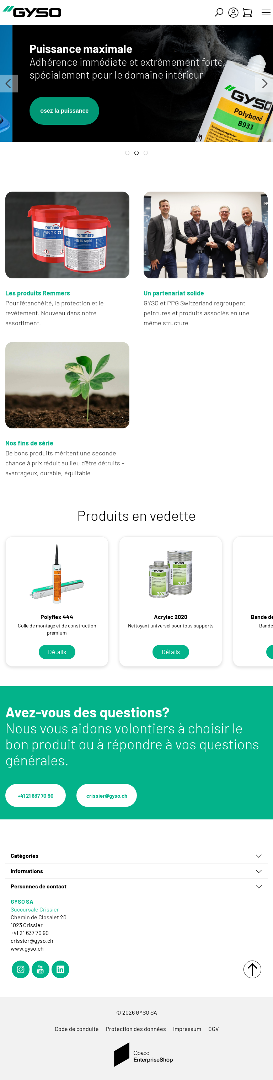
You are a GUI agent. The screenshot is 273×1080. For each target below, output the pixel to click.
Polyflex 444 (57, 616)
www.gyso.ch (27, 948)
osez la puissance (85, 111)
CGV (213, 1028)
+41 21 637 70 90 (36, 795)
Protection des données (136, 1028)
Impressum (187, 1028)
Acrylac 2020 (170, 616)
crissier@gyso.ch (106, 795)
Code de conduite (77, 1028)
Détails (57, 651)
